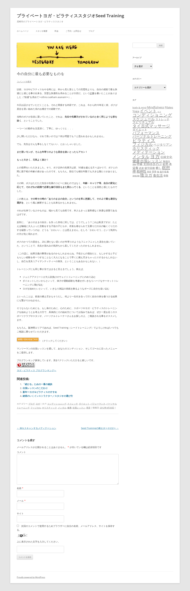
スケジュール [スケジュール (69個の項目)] (143, 118)
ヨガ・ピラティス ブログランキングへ (36, 370)
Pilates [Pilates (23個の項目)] (169, 107)
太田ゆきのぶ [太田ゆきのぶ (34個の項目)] (152, 164)
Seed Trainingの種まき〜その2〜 (100, 428)
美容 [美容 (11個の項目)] (149, 171)
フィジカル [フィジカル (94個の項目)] (142, 144)
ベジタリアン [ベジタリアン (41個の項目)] (162, 144)
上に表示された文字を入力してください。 (38, 541)
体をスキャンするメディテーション (36, 428)
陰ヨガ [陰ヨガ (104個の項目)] (146, 175)
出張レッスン (79, 407)
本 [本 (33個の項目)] (170, 164)
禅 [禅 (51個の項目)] (134, 171)
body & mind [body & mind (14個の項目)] (139, 107)
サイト (20, 513)
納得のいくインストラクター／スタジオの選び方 (48, 395)
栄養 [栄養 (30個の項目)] (135, 168)
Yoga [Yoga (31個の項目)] (135, 111)
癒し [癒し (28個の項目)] (158, 168)
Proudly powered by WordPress (31, 577)
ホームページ (23, 31)
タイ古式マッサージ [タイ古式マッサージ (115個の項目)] (151, 125)
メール (21, 500)
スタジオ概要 (41, 31)
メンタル (62, 407)
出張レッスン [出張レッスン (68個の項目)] (151, 160)
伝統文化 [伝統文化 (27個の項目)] (166, 157)
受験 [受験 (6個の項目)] (134, 164)
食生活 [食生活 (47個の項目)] (158, 175)
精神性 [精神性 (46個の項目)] (141, 171)
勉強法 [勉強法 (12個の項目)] (166, 161)
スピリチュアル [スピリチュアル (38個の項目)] (143, 122)
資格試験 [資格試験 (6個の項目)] (136, 176)
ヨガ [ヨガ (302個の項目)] (155, 156)
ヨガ (38, 403)
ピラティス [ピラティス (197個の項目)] (143, 140)
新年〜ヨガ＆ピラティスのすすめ (40, 392)
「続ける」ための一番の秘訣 (37, 384)
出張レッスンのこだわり (35, 388)
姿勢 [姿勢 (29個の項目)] (165, 164)
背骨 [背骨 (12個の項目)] (154, 171)
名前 (20, 488)
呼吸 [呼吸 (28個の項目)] (140, 164)
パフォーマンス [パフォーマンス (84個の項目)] (146, 132)
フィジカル (35, 407)
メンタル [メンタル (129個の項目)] (140, 156)
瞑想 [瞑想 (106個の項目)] (166, 167)
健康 (69, 407)
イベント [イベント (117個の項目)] (148, 110)
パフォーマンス (97, 403)
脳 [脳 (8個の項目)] (158, 171)
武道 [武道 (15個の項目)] (141, 168)
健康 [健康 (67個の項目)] (136, 160)
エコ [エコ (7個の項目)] (159, 111)
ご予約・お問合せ (73, 31)
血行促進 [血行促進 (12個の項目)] (164, 171)
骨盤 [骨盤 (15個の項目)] (165, 175)
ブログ (91, 31)
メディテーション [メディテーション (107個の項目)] (148, 152)
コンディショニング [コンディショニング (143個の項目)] (152, 115)
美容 (88, 407)
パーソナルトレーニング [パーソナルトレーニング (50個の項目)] (152, 136)
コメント (21, 452)
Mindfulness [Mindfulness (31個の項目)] (155, 107)
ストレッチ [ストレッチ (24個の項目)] (162, 119)
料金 (56, 31)
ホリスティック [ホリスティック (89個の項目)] (146, 148)
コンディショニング (56, 403)
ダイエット (84, 403)
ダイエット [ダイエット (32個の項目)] (139, 129)
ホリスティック (49, 407)
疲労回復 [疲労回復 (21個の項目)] (150, 168)
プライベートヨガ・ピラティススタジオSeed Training (70, 16)
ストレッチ (72, 403)
